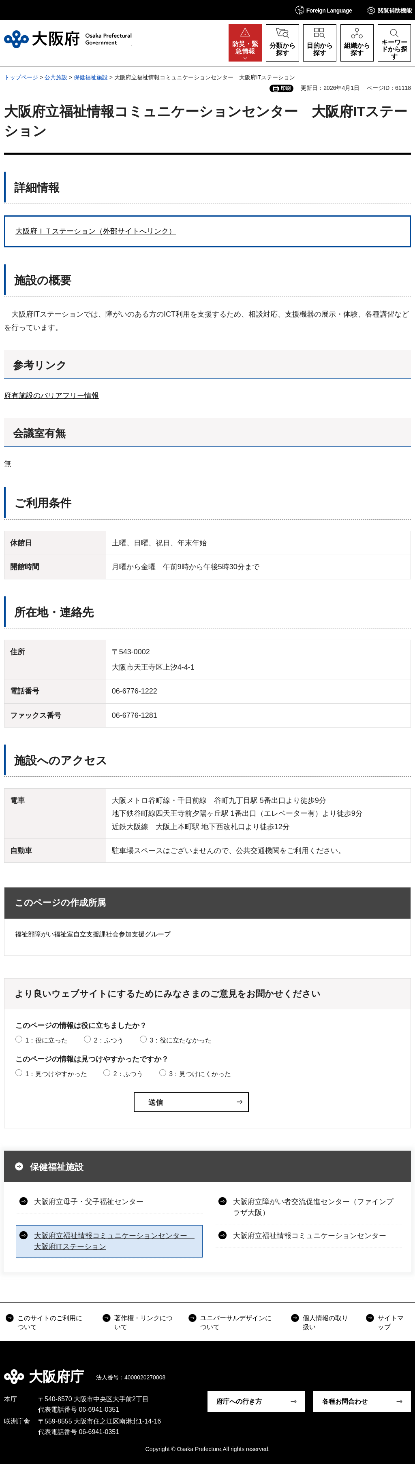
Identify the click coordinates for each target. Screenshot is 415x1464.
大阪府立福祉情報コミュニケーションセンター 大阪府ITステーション (114, 1241)
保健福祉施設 (91, 77)
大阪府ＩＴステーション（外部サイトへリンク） (95, 231)
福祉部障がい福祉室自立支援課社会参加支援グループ (93, 934)
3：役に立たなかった (181, 1040)
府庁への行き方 (239, 1401)
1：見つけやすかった (56, 1073)
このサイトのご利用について (49, 1322)
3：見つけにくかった (200, 1073)
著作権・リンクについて (143, 1322)
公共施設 (56, 77)
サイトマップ (391, 1322)
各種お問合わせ (345, 1401)
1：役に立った (46, 1040)
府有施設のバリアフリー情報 (51, 396)
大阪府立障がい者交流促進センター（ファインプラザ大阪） (313, 1207)
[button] (324, 10)
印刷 (286, 88)
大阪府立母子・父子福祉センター (88, 1202)
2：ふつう (109, 1040)
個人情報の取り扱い (325, 1322)
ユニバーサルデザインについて (236, 1322)
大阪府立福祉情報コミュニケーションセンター (309, 1236)
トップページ (21, 77)
